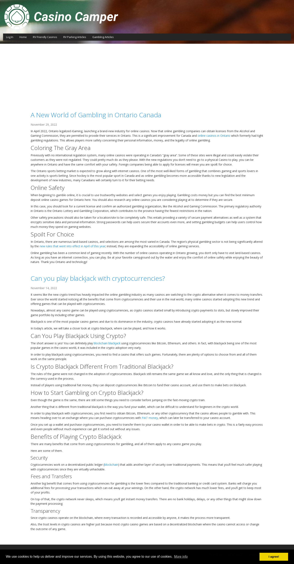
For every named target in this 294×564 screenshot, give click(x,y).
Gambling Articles (103, 37)
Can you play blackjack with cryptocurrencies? (98, 278)
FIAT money (150, 418)
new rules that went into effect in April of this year (72, 246)
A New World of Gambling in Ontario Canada (96, 114)
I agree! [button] (274, 556)
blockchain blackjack (107, 343)
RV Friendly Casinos (45, 37)
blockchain (111, 465)
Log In (9, 37)
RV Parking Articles (74, 37)
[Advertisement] (147, 74)
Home (23, 37)
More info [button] (181, 556)
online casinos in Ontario (214, 136)
